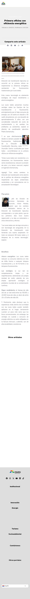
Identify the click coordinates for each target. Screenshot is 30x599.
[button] (7, 45)
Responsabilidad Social (15, 17)
